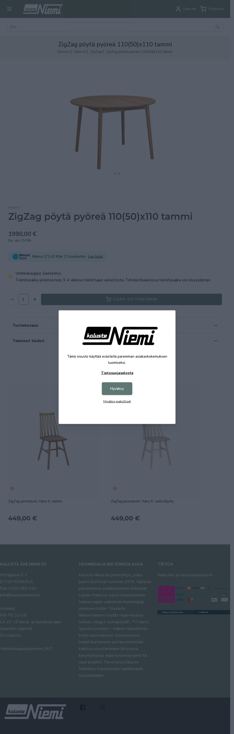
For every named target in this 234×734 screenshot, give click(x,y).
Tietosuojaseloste (117, 372)
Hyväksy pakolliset (117, 401)
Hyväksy (117, 388)
